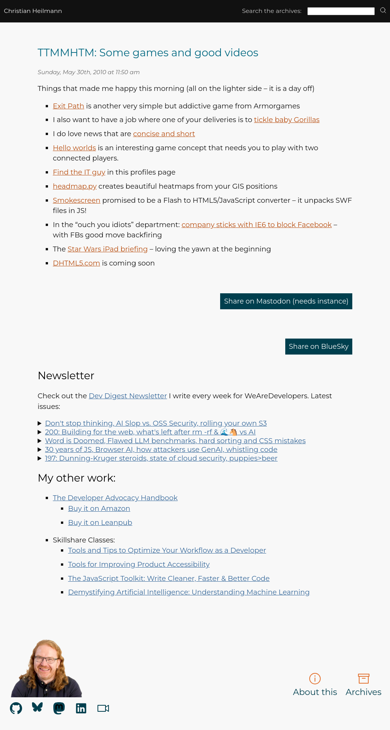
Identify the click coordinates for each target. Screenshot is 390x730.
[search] (383, 10)
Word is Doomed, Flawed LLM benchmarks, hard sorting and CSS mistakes (175, 440)
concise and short (164, 133)
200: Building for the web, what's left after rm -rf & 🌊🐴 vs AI (150, 432)
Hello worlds (74, 147)
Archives (364, 685)
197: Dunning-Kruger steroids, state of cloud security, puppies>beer (161, 458)
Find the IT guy (79, 172)
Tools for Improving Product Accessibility (139, 564)
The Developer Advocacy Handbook (115, 497)
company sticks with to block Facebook (257, 224)
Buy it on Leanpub (100, 522)
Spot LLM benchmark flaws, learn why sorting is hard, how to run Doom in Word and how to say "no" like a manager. (195, 440)
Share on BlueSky (318, 346)
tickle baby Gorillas (287, 119)
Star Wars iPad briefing (108, 249)
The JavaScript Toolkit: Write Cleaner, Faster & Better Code (169, 578)
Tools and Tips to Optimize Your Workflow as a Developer (167, 550)
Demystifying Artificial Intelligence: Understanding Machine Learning (189, 592)
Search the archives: (271, 10)
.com (76, 263)
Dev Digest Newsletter (128, 395)
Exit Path (68, 106)
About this (315, 685)
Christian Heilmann (33, 10)
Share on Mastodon (284, 301)
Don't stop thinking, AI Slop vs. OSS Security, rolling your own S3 (156, 423)
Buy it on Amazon (99, 508)
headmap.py (75, 186)
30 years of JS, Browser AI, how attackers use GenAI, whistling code (161, 449)
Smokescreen (77, 200)
